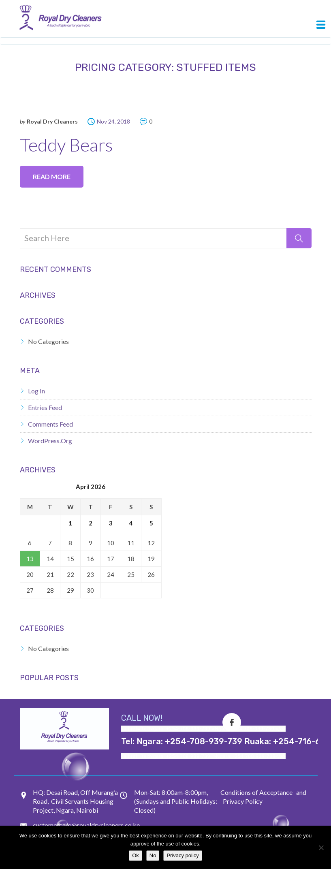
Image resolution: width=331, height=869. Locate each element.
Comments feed (50, 424)
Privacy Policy (243, 801)
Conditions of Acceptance (256, 792)
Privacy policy (183, 855)
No (152, 855)
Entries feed (45, 407)
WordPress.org (50, 440)
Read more (51, 176)
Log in (36, 391)
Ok (135, 855)
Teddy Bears (66, 144)
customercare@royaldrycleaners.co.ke (86, 825)
